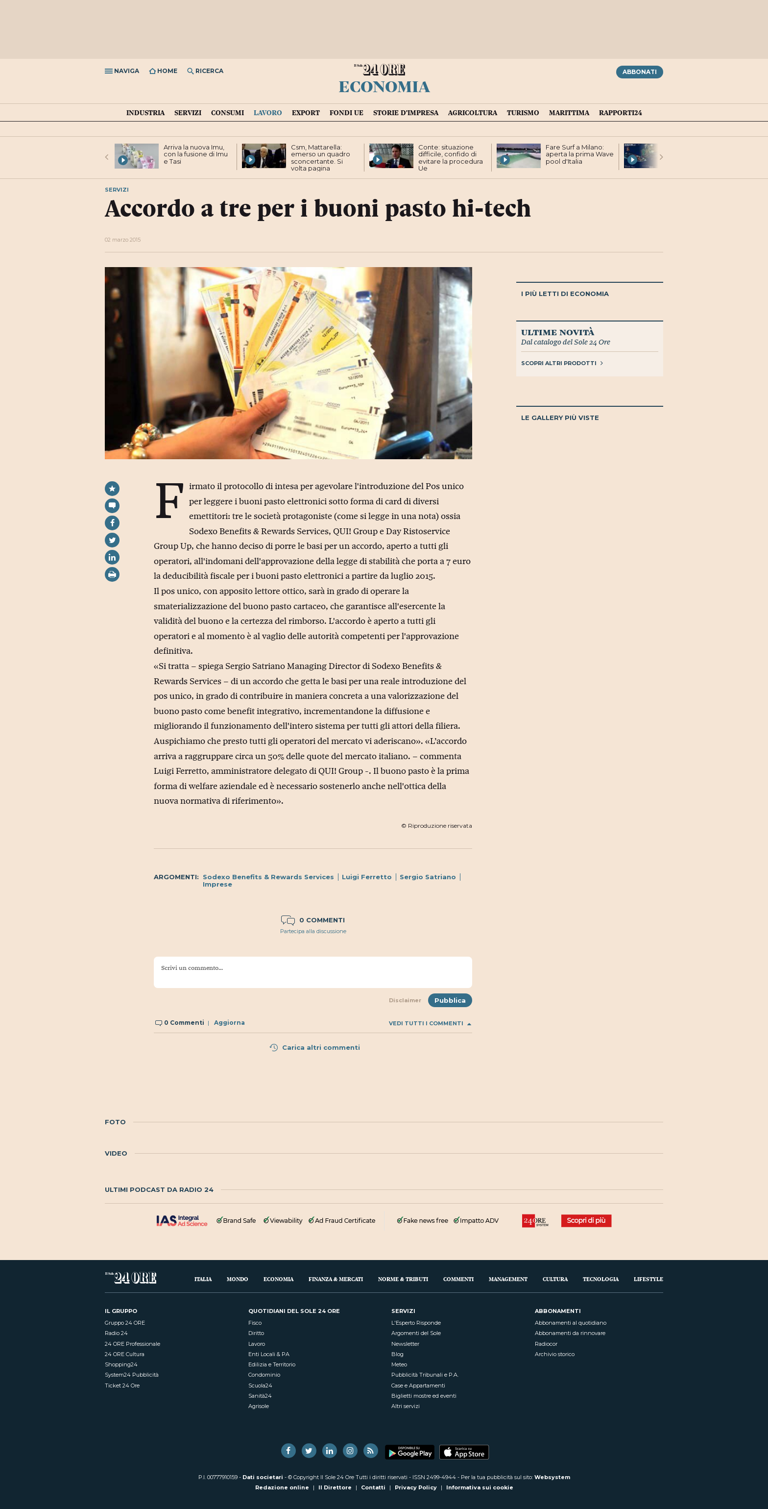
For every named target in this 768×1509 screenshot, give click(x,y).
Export (306, 112)
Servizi (187, 112)
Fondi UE (346, 112)
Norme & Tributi (403, 1279)
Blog (397, 1354)
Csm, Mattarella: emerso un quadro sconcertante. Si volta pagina (320, 157)
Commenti (458, 1279)
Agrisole (258, 1406)
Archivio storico (555, 1354)
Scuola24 (260, 1385)
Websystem (552, 1477)
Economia (384, 85)
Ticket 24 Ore (122, 1385)
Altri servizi (405, 1406)
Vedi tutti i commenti (430, 1023)
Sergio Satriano (428, 877)
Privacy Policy (416, 1487)
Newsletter (405, 1343)
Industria (145, 112)
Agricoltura (472, 112)
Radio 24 (116, 1333)
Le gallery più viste (560, 417)
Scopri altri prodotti (562, 363)
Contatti (373, 1487)
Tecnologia (601, 1279)
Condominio (264, 1374)
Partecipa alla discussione (313, 931)
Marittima (569, 112)
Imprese (217, 884)
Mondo (237, 1279)
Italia (203, 1279)
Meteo (399, 1364)
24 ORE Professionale (132, 1343)
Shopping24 (121, 1364)
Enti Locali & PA (268, 1354)
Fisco (255, 1322)
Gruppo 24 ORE (125, 1322)
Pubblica (450, 1000)
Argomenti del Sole (416, 1333)
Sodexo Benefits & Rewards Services (268, 877)
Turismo (523, 112)
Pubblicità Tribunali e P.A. (424, 1374)
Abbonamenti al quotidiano (570, 1322)
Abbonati (640, 71)
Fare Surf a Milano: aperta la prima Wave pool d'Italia (580, 154)
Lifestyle (648, 1279)
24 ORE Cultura (124, 1354)
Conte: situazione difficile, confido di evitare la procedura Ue (450, 157)
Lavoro (268, 112)
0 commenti (313, 920)
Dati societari (262, 1477)
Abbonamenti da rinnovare (570, 1333)
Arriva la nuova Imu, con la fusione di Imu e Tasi (196, 154)
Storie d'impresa (405, 112)
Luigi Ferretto (367, 877)
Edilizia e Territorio (271, 1364)
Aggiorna (229, 1022)
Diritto (256, 1333)
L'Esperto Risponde (416, 1322)
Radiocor (546, 1343)
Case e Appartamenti (418, 1385)
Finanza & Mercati (336, 1279)
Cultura (555, 1279)
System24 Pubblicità (132, 1374)
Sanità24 (260, 1395)
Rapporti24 (620, 112)
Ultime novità (557, 331)
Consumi (227, 112)
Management (508, 1279)
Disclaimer (405, 1000)
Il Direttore (335, 1487)
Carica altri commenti (314, 1047)
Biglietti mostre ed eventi (423, 1395)
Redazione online (282, 1487)
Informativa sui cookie (479, 1487)
